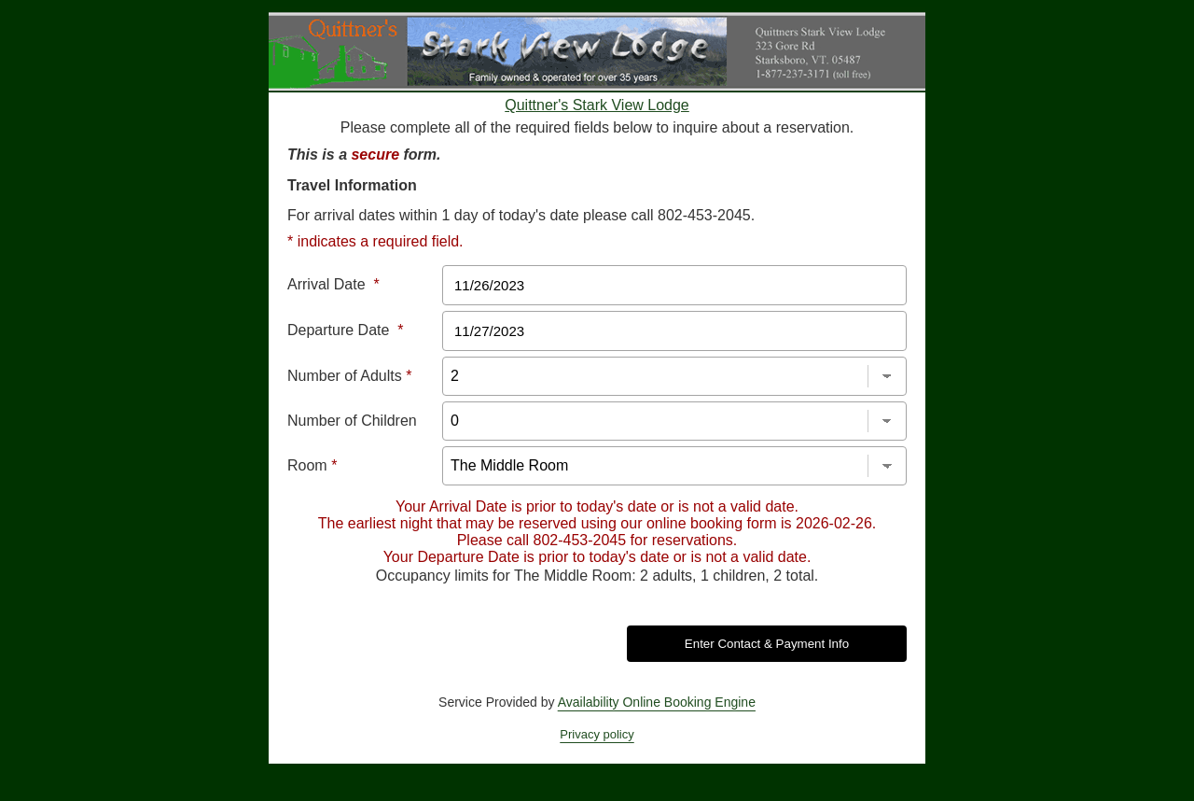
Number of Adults (349, 376)
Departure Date (345, 330)
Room (312, 465)
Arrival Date (333, 284)
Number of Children (352, 421)
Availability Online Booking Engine (657, 702)
